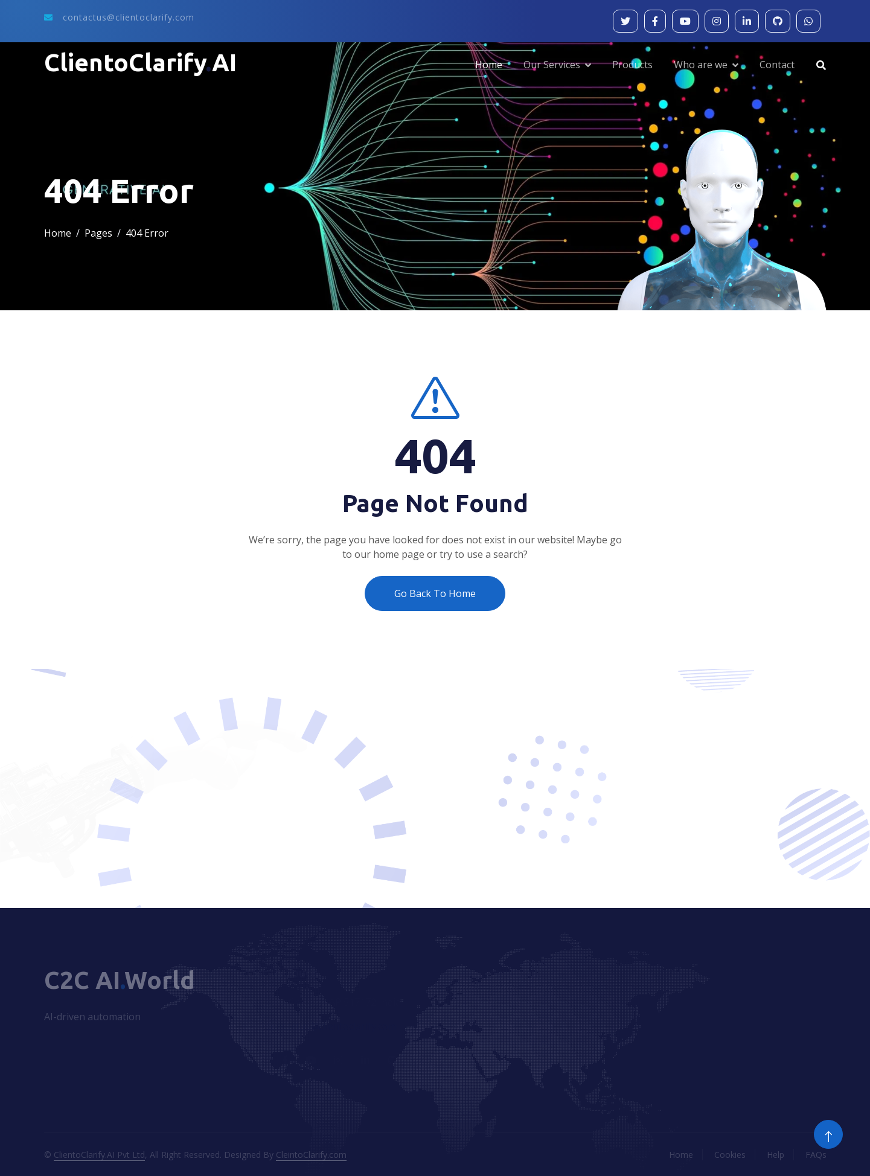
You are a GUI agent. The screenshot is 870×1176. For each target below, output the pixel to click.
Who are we (701, 64)
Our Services (551, 64)
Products (632, 64)
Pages (98, 233)
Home (488, 64)
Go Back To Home (435, 593)
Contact (777, 64)
